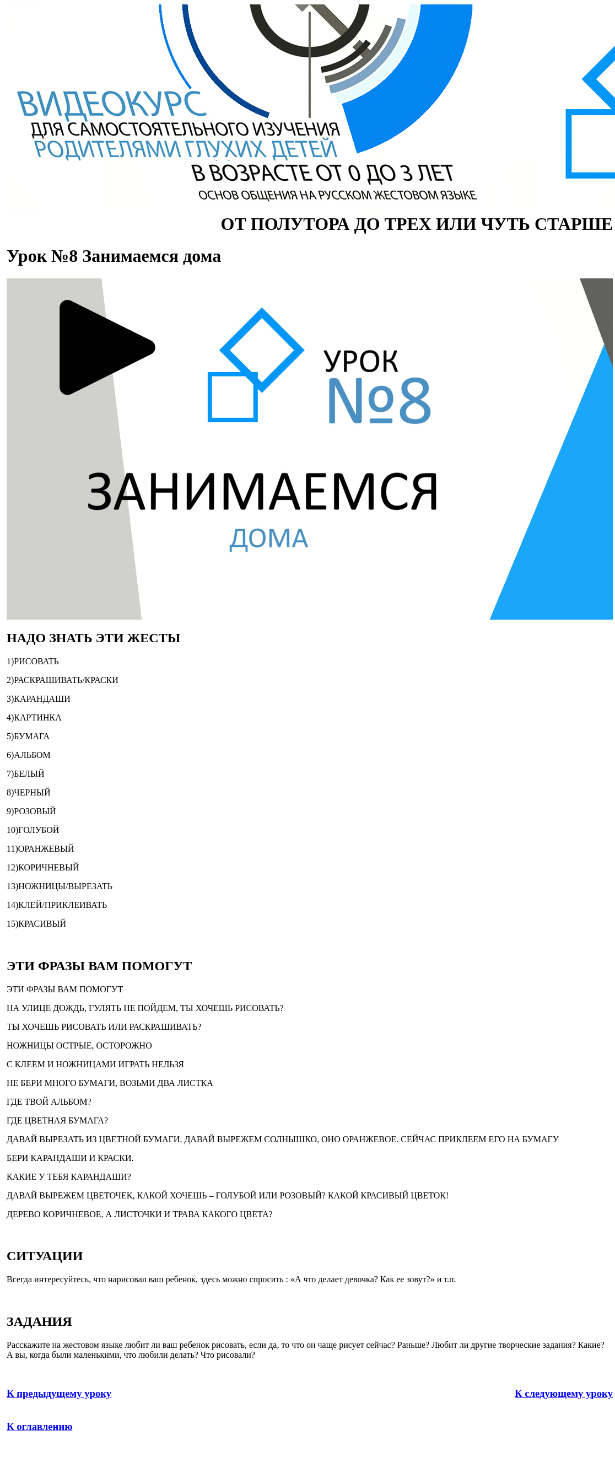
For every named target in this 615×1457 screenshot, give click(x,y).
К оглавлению (39, 1426)
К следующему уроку (564, 1393)
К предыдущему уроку (59, 1393)
